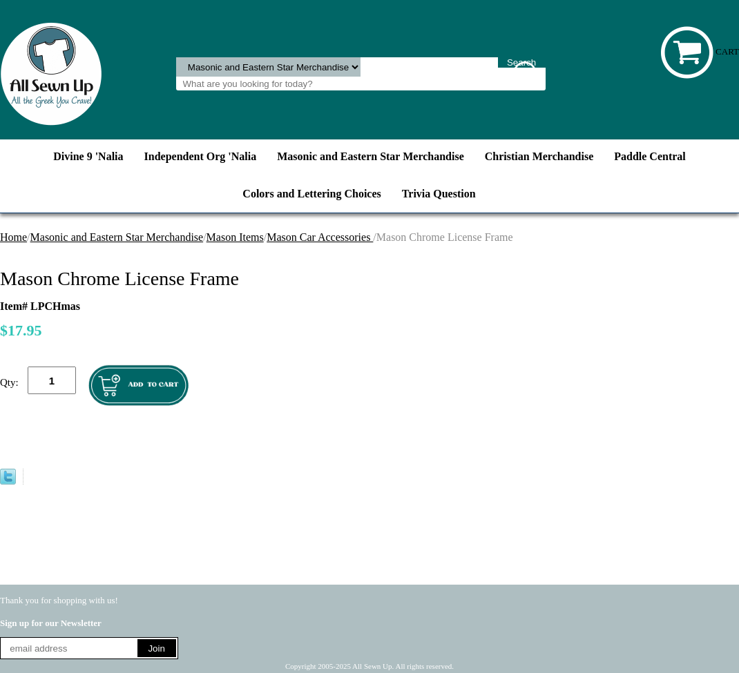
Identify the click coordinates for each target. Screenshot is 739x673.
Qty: (9, 382)
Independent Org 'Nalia (200, 156)
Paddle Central (650, 156)
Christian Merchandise (539, 156)
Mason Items (235, 237)
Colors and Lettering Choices (311, 193)
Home (13, 237)
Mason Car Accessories (320, 237)
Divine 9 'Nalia (88, 156)
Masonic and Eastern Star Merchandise (370, 156)
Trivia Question (439, 193)
